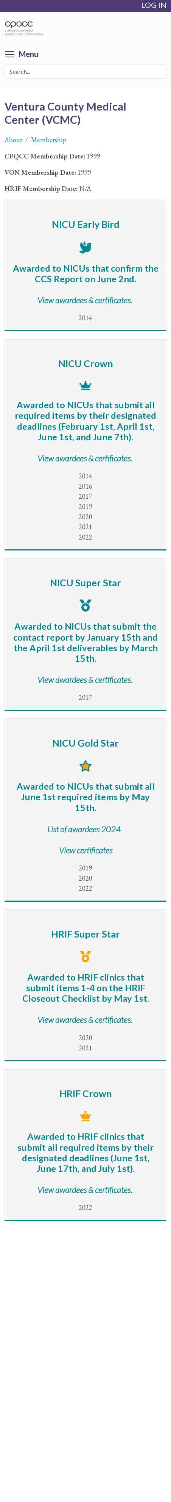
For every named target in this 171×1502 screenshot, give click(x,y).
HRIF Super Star (85, 933)
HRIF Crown (85, 1093)
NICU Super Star (85, 582)
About (13, 139)
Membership (49, 139)
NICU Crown (85, 363)
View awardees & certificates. (84, 680)
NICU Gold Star (85, 743)
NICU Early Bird (86, 224)
